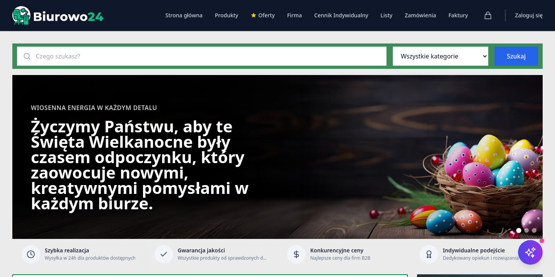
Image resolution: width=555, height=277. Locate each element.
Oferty (263, 15)
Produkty (226, 15)
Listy (386, 15)
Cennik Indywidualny (341, 15)
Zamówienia (420, 15)
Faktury (458, 15)
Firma (294, 15)
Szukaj (516, 56)
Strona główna (184, 15)
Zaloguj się (529, 15)
